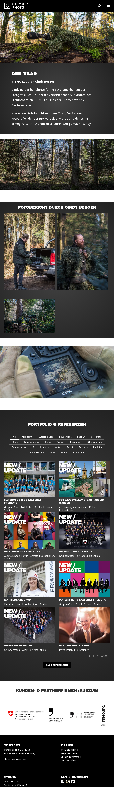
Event (48, 442)
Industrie (44, 447)
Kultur (58, 447)
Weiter (104, 655)
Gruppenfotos (19, 447)
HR (33, 447)
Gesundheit (76, 442)
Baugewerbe (65, 436)
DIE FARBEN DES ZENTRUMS (22, 551)
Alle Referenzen (57, 665)
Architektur (27, 436)
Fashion (60, 442)
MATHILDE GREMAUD (17, 600)
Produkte (97, 447)
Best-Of (81, 436)
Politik (70, 447)
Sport (52, 452)
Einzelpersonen (31, 442)
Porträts (83, 447)
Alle (14, 436)
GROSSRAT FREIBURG (18, 645)
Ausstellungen (46, 436)
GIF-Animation (94, 442)
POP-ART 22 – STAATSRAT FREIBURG (82, 600)
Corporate (96, 436)
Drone (15, 442)
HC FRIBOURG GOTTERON (75, 551)
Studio (64, 452)
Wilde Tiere (78, 452)
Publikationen (37, 452)
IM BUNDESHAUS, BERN (74, 645)
